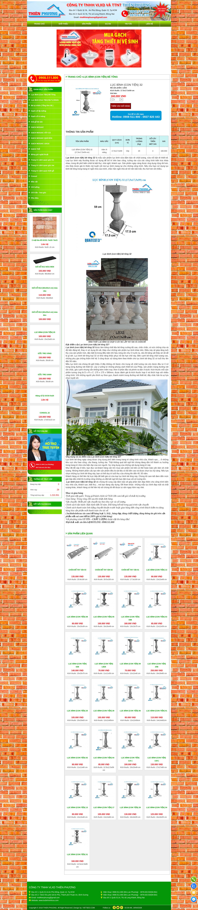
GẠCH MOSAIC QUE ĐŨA (41, 138)
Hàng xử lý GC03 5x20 (44, 504)
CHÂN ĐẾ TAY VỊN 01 (130, 570)
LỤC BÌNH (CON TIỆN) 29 (130, 807)
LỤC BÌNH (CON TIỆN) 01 (156, 711)
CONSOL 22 (45, 545)
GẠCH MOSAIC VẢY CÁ (41, 133)
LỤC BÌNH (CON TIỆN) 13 (156, 570)
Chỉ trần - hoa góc (38, 193)
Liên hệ (149, 24)
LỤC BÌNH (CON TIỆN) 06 (130, 711)
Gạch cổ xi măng (38, 116)
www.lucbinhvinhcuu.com (48, 900)
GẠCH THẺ (35, 149)
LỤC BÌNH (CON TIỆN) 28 (103, 711)
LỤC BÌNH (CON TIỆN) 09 (130, 664)
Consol (34, 176)
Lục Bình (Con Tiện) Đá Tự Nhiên (45, 100)
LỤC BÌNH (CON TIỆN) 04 (103, 758)
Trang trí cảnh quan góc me (42, 165)
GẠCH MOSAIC (37, 127)
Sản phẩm (86, 24)
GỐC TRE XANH (44, 465)
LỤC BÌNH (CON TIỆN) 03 (156, 617)
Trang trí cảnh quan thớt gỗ (42, 171)
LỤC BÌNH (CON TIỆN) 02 (77, 758)
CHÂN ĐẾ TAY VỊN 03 (77, 570)
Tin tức (128, 24)
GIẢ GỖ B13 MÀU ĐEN (44, 267)
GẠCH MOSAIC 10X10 (40, 144)
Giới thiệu (63, 24)
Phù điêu (35, 198)
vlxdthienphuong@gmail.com (48, 898)
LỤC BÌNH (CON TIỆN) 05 (103, 617)
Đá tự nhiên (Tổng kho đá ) (42, 105)
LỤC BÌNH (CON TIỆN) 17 (103, 807)
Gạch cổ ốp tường (38, 111)
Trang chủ (39, 24)
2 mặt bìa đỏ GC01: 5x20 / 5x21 (45, 240)
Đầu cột (34, 182)
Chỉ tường (35, 187)
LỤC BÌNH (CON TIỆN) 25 (44, 375)
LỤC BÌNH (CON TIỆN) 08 (77, 617)
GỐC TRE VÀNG (45, 420)
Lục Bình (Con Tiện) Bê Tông (43, 95)
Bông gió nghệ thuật (39, 154)
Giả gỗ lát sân (37, 122)
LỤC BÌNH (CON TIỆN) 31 (77, 854)
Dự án (108, 24)
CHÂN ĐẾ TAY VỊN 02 (104, 570)
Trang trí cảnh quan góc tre (42, 160)
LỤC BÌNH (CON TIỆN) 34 (156, 807)
